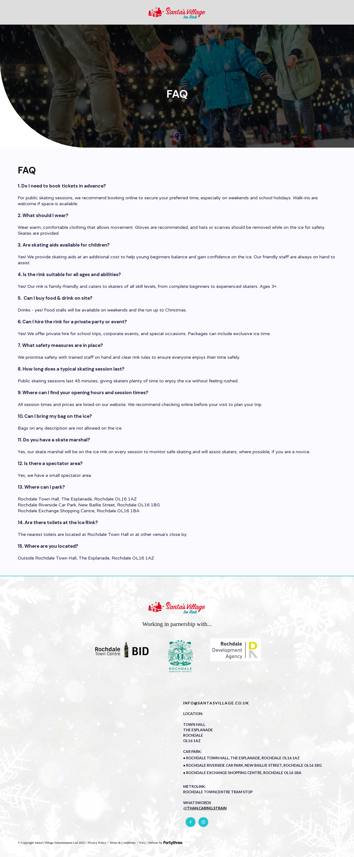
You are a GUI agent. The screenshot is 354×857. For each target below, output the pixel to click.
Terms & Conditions (122, 842)
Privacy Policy (97, 842)
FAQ (142, 842)
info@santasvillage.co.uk (216, 703)
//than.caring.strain (205, 808)
